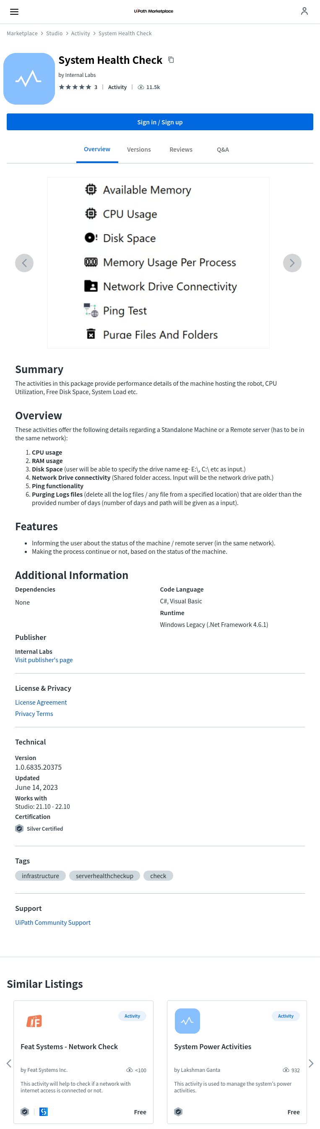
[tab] (97, 152)
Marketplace (22, 33)
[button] (40, 876)
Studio (54, 33)
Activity (80, 33)
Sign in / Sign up (160, 122)
